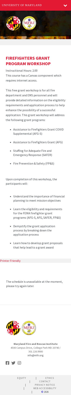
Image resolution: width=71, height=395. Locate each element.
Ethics (49, 378)
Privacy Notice (45, 384)
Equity (21, 378)
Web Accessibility (44, 388)
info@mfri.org (36, 355)
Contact (45, 381)
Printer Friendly (10, 261)
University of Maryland (22, 5)
